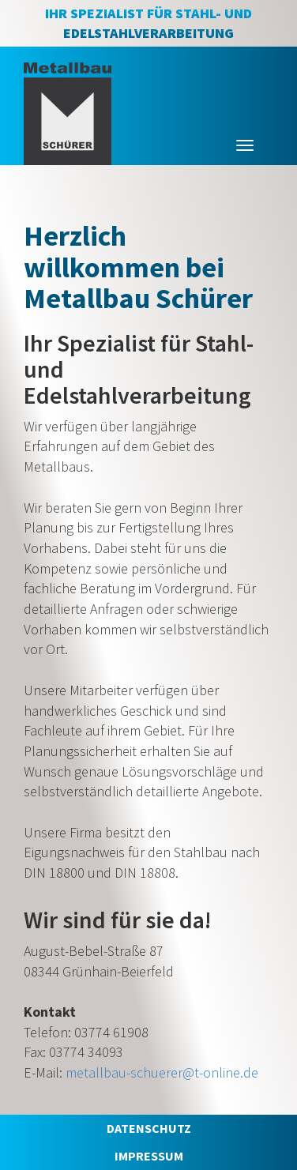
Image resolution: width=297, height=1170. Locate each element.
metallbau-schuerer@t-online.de (162, 1072)
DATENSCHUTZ (149, 1128)
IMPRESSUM (149, 1156)
